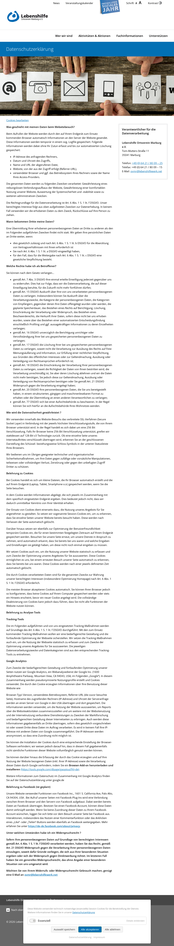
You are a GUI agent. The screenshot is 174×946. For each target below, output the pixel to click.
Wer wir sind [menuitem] (64, 36)
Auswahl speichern (64, 929)
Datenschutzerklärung (83, 912)
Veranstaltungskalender (79, 3)
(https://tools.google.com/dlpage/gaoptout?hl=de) (50, 769)
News (56, 3)
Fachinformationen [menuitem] (129, 36)
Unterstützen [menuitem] (158, 36)
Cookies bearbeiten (17, 120)
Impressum (99, 937)
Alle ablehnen (112, 929)
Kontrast (155, 3)
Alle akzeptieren (90, 929)
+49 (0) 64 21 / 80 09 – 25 (147, 163)
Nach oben (15, 910)
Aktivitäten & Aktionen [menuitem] (94, 36)
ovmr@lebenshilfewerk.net (146, 171)
